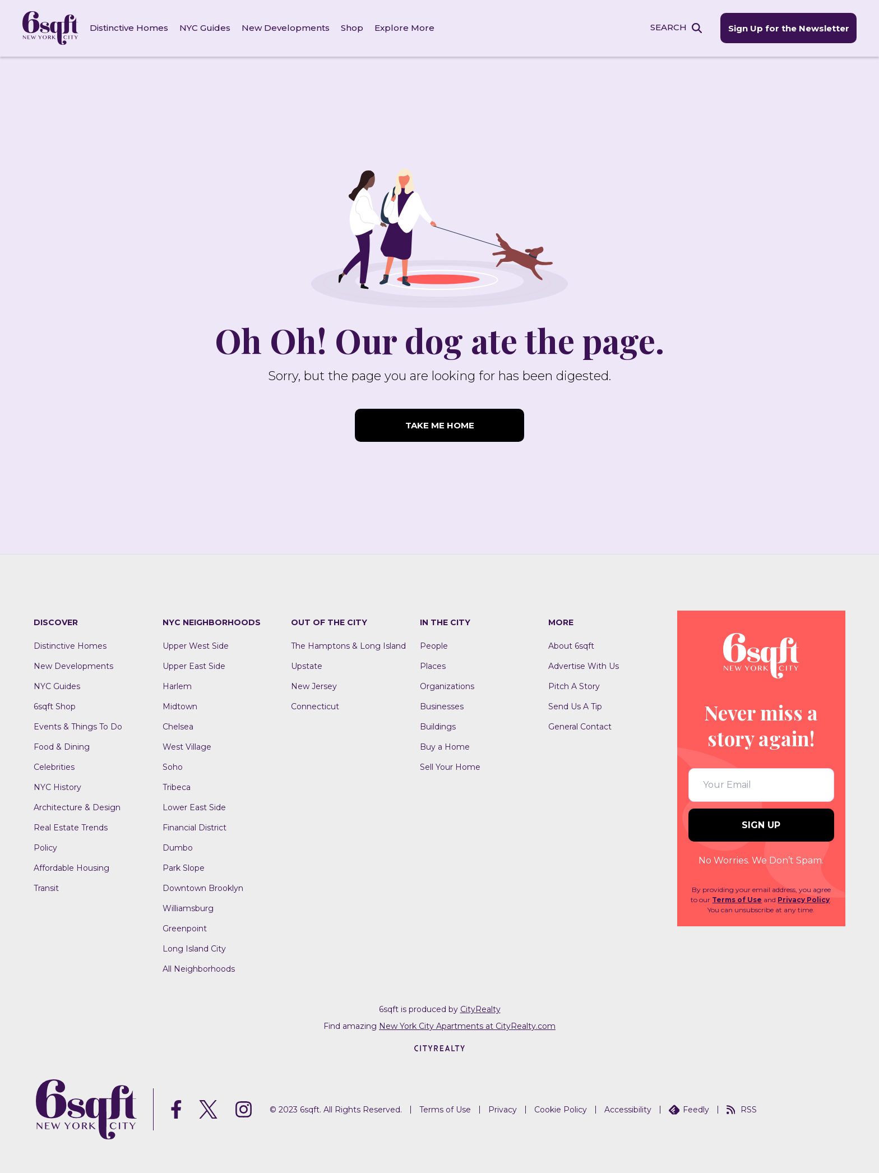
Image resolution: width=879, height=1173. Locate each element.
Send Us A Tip (575, 706)
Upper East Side (194, 666)
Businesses (442, 706)
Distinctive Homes (129, 27)
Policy (45, 847)
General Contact (580, 726)
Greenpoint (185, 928)
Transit (46, 888)
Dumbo (178, 847)
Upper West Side (196, 645)
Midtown (180, 706)
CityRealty (480, 1009)
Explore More (404, 27)
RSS (742, 1109)
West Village (187, 746)
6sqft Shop (55, 706)
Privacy (502, 1109)
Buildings (438, 726)
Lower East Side (194, 807)
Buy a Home (445, 746)
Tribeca (177, 787)
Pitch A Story (574, 686)
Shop (352, 27)
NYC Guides (204, 27)
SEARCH (668, 27)
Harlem (177, 686)
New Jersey (314, 686)
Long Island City (194, 948)
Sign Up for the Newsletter (788, 28)
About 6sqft (571, 645)
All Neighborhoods (199, 968)
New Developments (286, 27)
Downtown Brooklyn (203, 888)
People (434, 645)
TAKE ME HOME (439, 425)
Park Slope (184, 867)
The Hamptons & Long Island (348, 645)
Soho (173, 766)
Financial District (194, 827)
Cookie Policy (560, 1109)
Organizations (447, 686)
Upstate (306, 666)
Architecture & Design (77, 807)
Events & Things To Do (78, 726)
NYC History (57, 787)
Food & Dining (62, 746)
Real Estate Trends (71, 827)
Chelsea (178, 726)
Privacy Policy (804, 899)
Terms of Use (737, 899)
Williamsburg (188, 908)
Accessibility (627, 1109)
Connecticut (315, 706)
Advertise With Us (583, 666)
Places (433, 666)
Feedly (689, 1109)
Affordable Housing (71, 867)
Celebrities (54, 766)
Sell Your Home (450, 766)
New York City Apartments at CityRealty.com (467, 1025)
